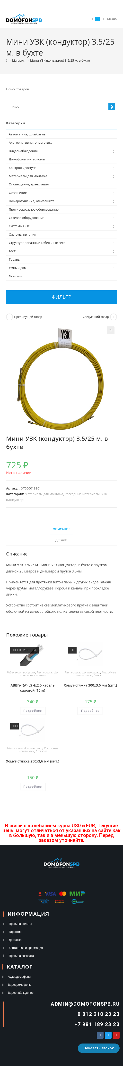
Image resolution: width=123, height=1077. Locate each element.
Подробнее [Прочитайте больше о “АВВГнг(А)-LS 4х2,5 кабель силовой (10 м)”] (32, 711)
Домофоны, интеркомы (27, 159)
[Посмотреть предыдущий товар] (9, 317)
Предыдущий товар (28, 317)
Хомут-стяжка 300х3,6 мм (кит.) (90, 685)
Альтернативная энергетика (30, 142)
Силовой (40, 675)
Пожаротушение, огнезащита (31, 201)
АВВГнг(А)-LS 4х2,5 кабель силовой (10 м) (33, 688)
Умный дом (17, 267)
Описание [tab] (61, 529)
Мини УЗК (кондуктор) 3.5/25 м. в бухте (60, 60)
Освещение (18, 193)
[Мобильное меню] (108, 19)
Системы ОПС (19, 226)
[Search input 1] (58, 107)
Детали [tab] (61, 540)
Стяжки (99, 675)
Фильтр (61, 297)
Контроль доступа (22, 168)
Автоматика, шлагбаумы (27, 134)
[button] (110, 330)
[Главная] (6, 60)
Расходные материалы (82, 494)
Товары (14, 259)
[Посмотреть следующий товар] (113, 317)
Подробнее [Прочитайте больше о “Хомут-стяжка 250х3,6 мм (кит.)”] (32, 787)
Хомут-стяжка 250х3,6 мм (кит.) (32, 761)
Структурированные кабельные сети (37, 242)
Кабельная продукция (21, 672)
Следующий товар (96, 317)
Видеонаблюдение (23, 151)
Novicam (15, 276)
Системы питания (22, 234)
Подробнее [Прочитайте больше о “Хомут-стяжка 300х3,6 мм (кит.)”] (90, 711)
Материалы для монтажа (44, 494)
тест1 (13, 251)
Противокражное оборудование (34, 209)
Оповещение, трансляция (29, 184)
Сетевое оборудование (26, 217)
